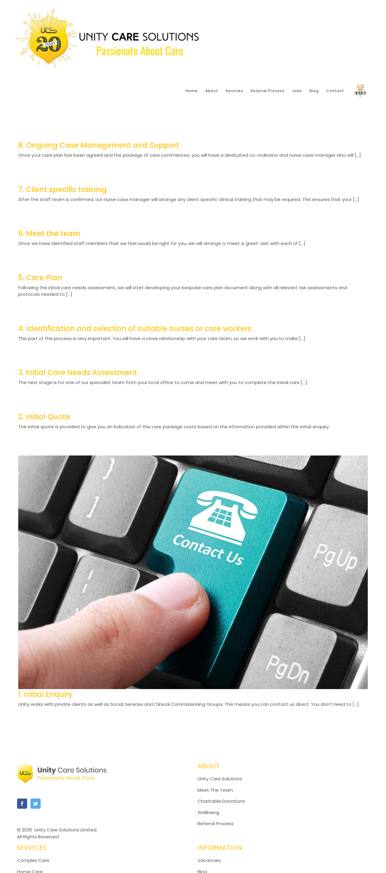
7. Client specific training (62, 189)
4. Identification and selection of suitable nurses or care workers (135, 328)
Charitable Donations (221, 801)
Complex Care (33, 860)
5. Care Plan (40, 278)
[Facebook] (22, 804)
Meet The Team (215, 790)
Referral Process (215, 823)
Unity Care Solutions (219, 779)
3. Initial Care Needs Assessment (77, 372)
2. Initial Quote (44, 417)
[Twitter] (35, 804)
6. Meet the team (49, 233)
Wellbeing (208, 812)
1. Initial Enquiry (45, 694)
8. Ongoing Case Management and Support (98, 145)
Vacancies (209, 860)
